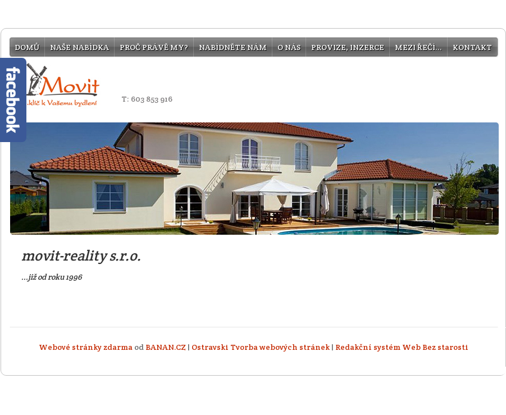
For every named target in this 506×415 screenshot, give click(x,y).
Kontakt (472, 47)
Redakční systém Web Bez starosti (401, 347)
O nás (288, 47)
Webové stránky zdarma (86, 347)
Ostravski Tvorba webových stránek (261, 347)
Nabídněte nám (233, 47)
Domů (27, 47)
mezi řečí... (418, 47)
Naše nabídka (79, 47)
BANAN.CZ (165, 347)
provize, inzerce (347, 47)
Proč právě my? (154, 47)
